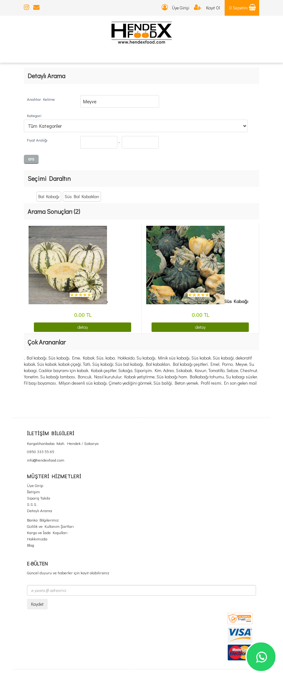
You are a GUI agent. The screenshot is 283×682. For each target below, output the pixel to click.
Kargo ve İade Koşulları (47, 532)
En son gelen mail (240, 383)
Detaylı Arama (39, 510)
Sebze (232, 370)
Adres (168, 370)
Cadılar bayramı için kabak (63, 370)
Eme (76, 358)
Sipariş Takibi (38, 498)
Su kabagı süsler (241, 377)
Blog (30, 545)
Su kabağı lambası (57, 377)
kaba (110, 358)
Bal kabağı (36, 358)
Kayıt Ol (207, 8)
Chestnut (248, 370)
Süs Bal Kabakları (82, 196)
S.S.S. (32, 504)
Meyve (241, 364)
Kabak (88, 358)
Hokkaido (126, 358)
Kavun (200, 370)
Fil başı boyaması (40, 383)
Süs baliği (162, 383)
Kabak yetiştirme (139, 377)
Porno (227, 364)
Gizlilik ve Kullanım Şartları (50, 526)
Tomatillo (216, 370)
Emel (215, 364)
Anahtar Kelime (41, 99)
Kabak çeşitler (103, 370)
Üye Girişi (175, 8)
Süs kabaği (223, 358)
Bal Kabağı (48, 196)
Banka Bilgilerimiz (43, 519)
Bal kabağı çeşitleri (190, 364)
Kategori (34, 115)
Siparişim (143, 370)
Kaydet (37, 604)
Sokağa (125, 370)
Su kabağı (145, 358)
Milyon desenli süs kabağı (83, 383)
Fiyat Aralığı (37, 140)
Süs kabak (201, 358)
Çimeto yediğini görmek (130, 383)
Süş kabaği (102, 364)
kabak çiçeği (69, 364)
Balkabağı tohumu (207, 377)
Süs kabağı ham (172, 377)
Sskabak (184, 370)
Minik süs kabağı (174, 358)
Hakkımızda (37, 538)
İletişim (33, 491)
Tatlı (86, 364)
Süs (100, 358)
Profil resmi (211, 383)
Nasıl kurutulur (107, 377)
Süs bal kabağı (129, 364)
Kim (158, 370)
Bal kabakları (158, 364)
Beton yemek (186, 383)
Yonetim (31, 377)
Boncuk (84, 377)
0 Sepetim (242, 8)
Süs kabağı (58, 358)
